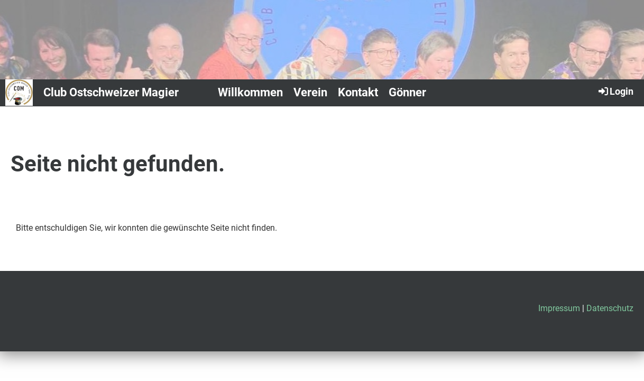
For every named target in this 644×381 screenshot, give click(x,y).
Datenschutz (609, 308)
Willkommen (250, 92)
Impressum (559, 308)
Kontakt (358, 92)
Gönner (407, 92)
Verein (310, 92)
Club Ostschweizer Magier (111, 92)
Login (615, 91)
